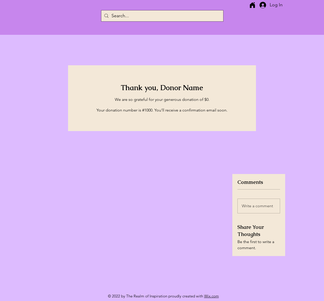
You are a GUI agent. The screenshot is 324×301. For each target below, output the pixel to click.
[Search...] (162, 15)
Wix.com (211, 296)
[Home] (252, 5)
